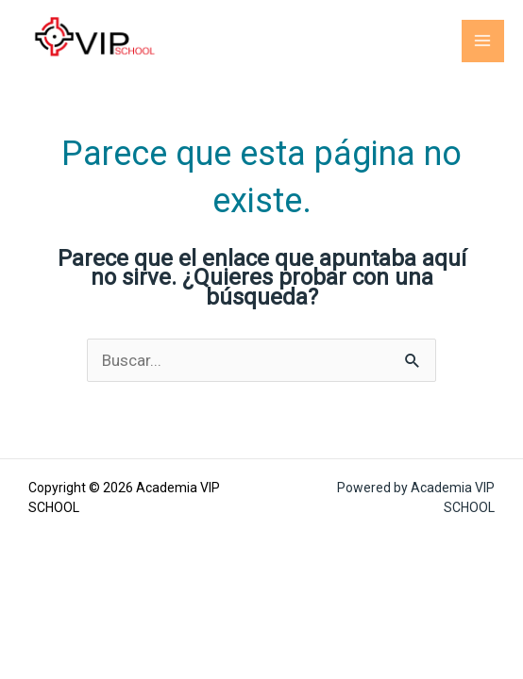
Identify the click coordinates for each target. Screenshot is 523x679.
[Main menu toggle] (483, 41)
